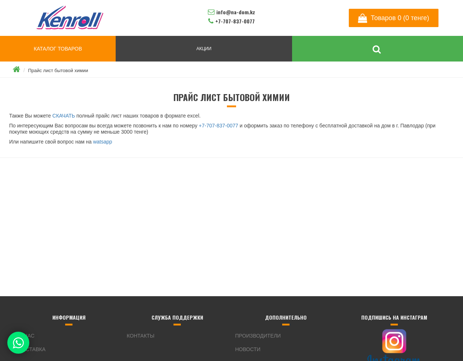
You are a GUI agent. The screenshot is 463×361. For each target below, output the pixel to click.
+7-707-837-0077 (218, 126)
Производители (258, 336)
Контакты (140, 336)
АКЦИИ (203, 48)
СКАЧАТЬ (63, 116)
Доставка (31, 349)
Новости (248, 349)
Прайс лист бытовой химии (58, 70)
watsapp (102, 142)
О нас (26, 336)
